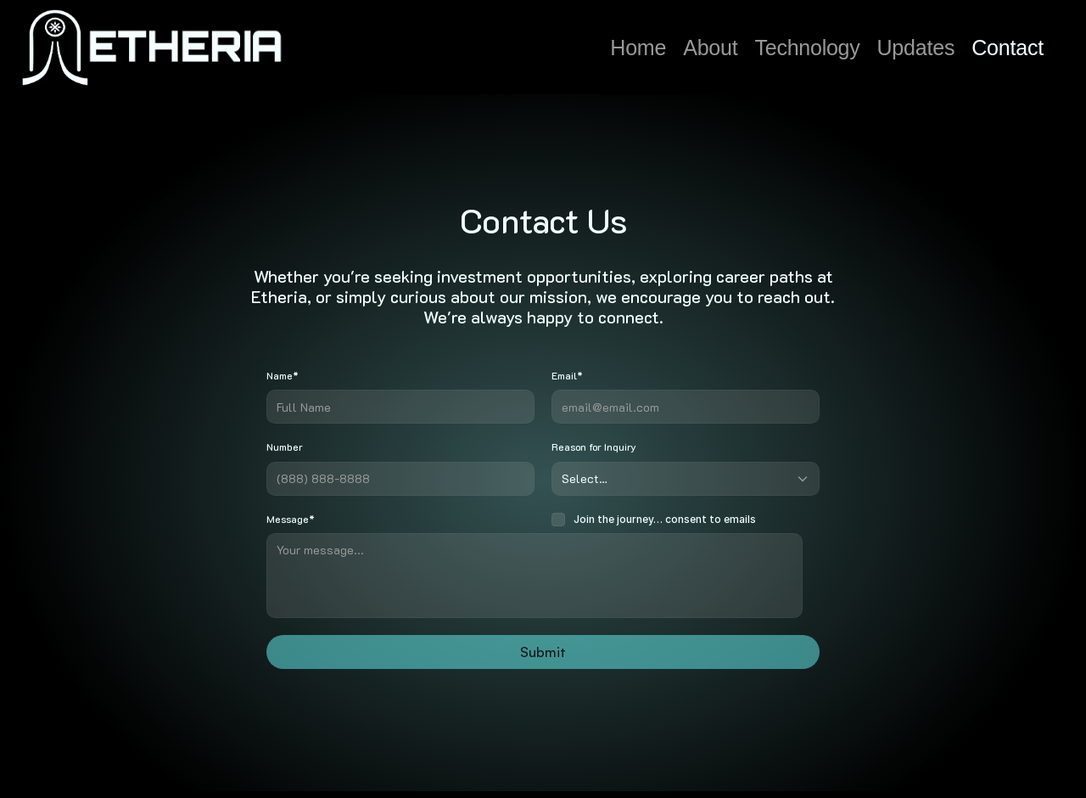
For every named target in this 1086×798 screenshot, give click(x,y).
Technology (807, 47)
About (710, 47)
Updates (916, 47)
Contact (1007, 47)
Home (638, 47)
